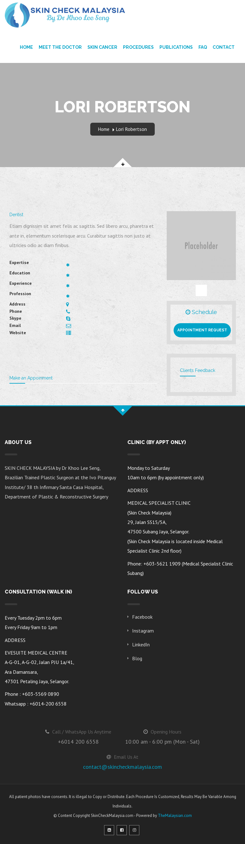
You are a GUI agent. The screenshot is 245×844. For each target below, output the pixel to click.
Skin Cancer (102, 47)
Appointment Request (202, 330)
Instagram (143, 630)
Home (26, 47)
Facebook (142, 617)
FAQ (202, 47)
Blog (137, 658)
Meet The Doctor (60, 47)
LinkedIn (141, 644)
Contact (224, 47)
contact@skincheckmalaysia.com (122, 766)
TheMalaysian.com (175, 815)
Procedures (138, 47)
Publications (176, 47)
